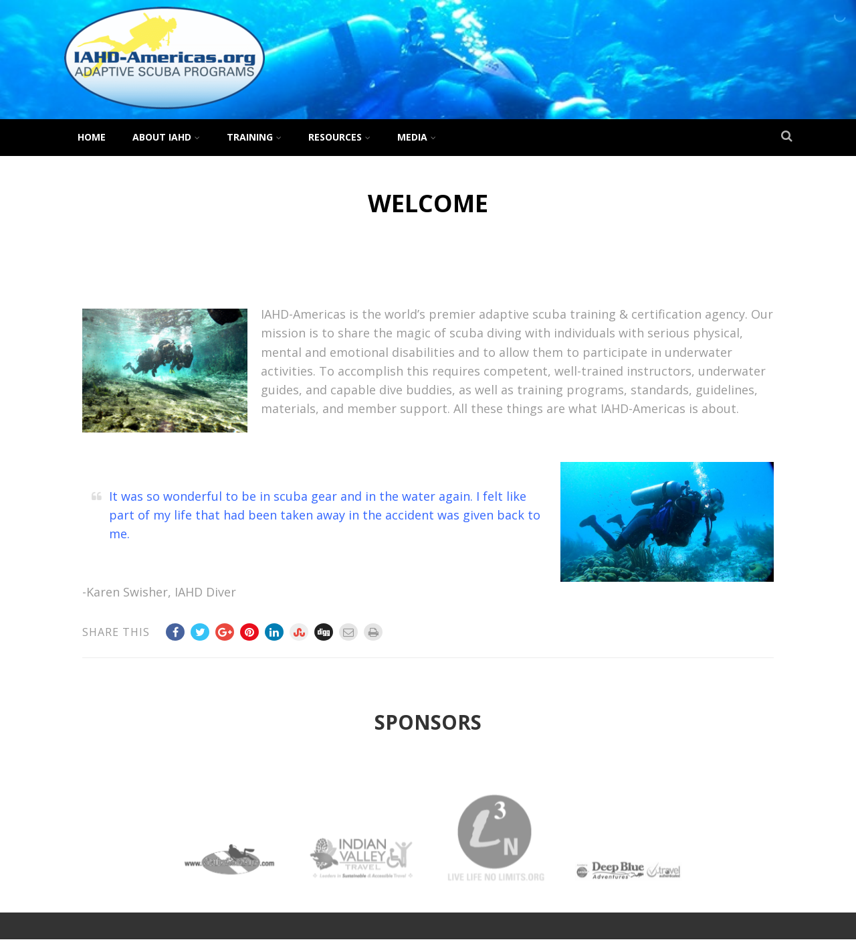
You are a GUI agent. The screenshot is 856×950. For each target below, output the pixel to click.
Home (92, 137)
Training (254, 137)
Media (416, 137)
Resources (339, 137)
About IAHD (166, 137)
